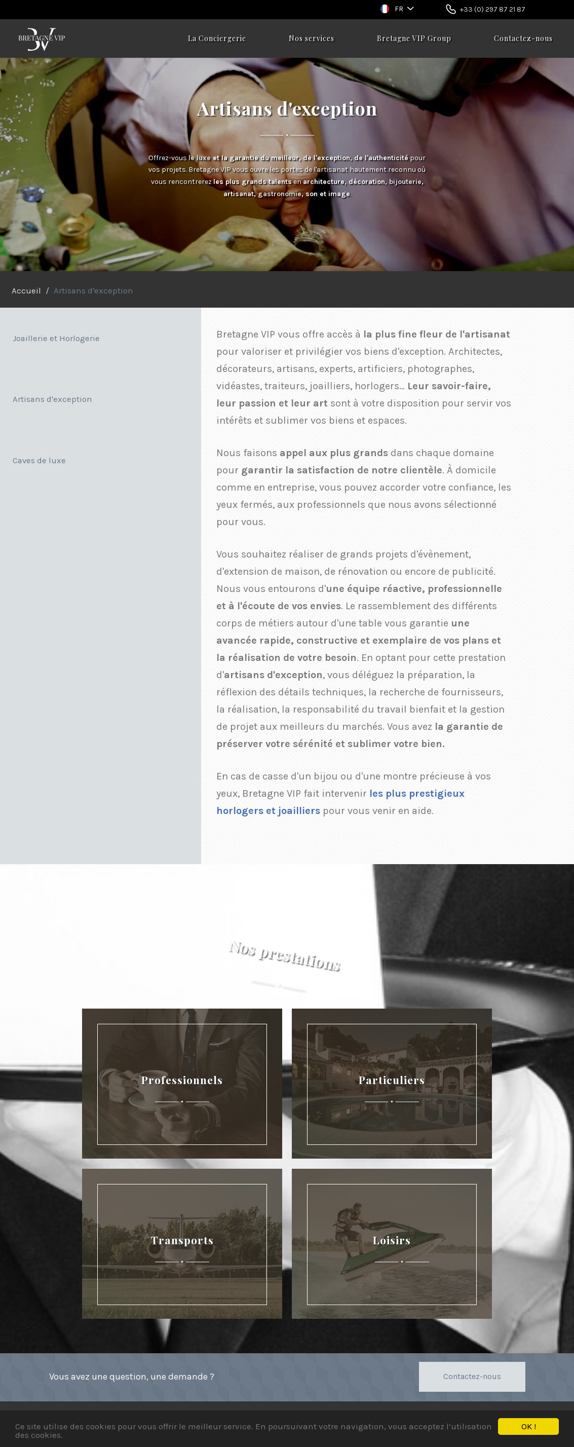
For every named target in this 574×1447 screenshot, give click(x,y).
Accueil (26, 290)
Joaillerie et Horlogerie (56, 338)
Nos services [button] (311, 38)
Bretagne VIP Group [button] (414, 38)
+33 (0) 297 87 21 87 (492, 9)
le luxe (199, 158)
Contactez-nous (523, 38)
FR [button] (399, 9)
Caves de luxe (39, 460)
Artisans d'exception (52, 399)
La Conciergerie (217, 38)
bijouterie (405, 181)
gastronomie (279, 194)
